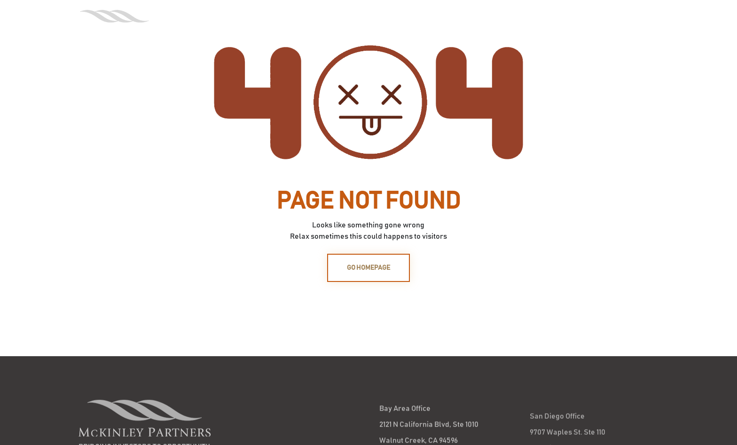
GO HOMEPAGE (368, 268)
